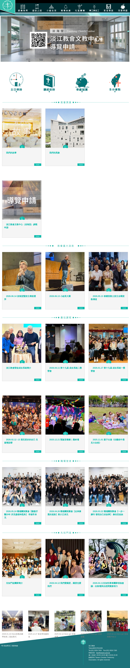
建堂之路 (37, 7)
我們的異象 (54, 153)
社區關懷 (80, 7)
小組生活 (51, 7)
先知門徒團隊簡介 (14, 583)
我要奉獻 (123, 7)
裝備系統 (65, 7)
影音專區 (108, 7)
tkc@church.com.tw (103, 653)
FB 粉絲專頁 (5, 646)
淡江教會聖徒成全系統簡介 (18, 368)
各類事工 (94, 7)
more (37, 165)
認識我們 (23, 7)
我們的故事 (11, 153)
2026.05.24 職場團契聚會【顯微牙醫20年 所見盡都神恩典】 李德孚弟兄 (21, 514)
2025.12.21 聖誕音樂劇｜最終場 (64, 440)
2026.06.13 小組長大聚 (60, 296)
